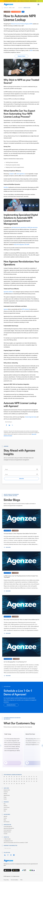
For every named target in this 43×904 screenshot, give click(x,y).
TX (6, 783)
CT (19, 776)
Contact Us (6, 791)
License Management (16, 11)
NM (14, 781)
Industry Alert (7, 530)
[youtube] (14, 855)
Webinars (5, 805)
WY (24, 783)
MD (19, 778)
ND (4, 781)
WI (19, 783)
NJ (11, 781)
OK (24, 781)
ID (36, 776)
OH (21, 781)
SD (36, 781)
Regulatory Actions (7, 831)
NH (9, 781)
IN (6, 778)
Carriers (5, 818)
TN (4, 783)
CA (14, 776)
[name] (21, 469)
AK (4, 776)
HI (31, 776)
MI (24, 778)
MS (31, 778)
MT (34, 778)
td (27, 763)
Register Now (33, 1)
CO (16, 776)
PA (29, 781)
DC (21, 776)
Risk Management (8, 658)
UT (9, 783)
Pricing (5, 797)
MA (16, 778)
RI (31, 781)
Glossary (5, 809)
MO (29, 778)
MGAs (5, 819)
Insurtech (5, 833)
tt (5, 763)
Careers (5, 798)
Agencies (5, 816)
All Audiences (7, 11)
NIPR (23, 11)
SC (34, 781)
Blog (4, 803)
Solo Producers (6, 821)
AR (9, 776)
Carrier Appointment (7, 830)
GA (29, 776)
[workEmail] (21, 474)
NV (16, 781)
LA (14, 778)
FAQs (5, 810)
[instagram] (11, 855)
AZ (11, 776)
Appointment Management (9, 828)
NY (19, 781)
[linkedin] (5, 855)
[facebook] (8, 855)
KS (9, 778)
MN (26, 778)
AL (6, 776)
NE (6, 781)
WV (21, 783)
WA (16, 783)
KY (11, 778)
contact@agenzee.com (8, 840)
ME (21, 778)
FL (26, 776)
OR (26, 781)
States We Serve (7, 795)
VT (14, 783)
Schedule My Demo (11, 705)
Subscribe (21, 478)
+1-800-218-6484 (7, 838)
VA (11, 783)
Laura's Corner (6, 807)
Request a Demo (21, 56)
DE (24, 776)
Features (5, 793)
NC (36, 778)
